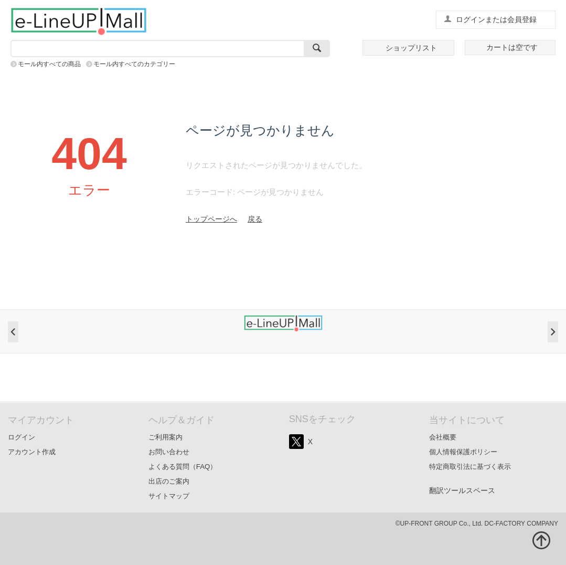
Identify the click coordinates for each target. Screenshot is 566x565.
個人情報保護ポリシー (463, 452)
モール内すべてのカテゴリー (134, 64)
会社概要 (442, 437)
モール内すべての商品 (49, 64)
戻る (255, 219)
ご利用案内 (165, 437)
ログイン (21, 437)
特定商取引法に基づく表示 (470, 466)
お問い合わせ (168, 452)
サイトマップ (168, 496)
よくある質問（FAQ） (182, 466)
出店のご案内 (168, 481)
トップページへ (211, 219)
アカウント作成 (32, 452)
